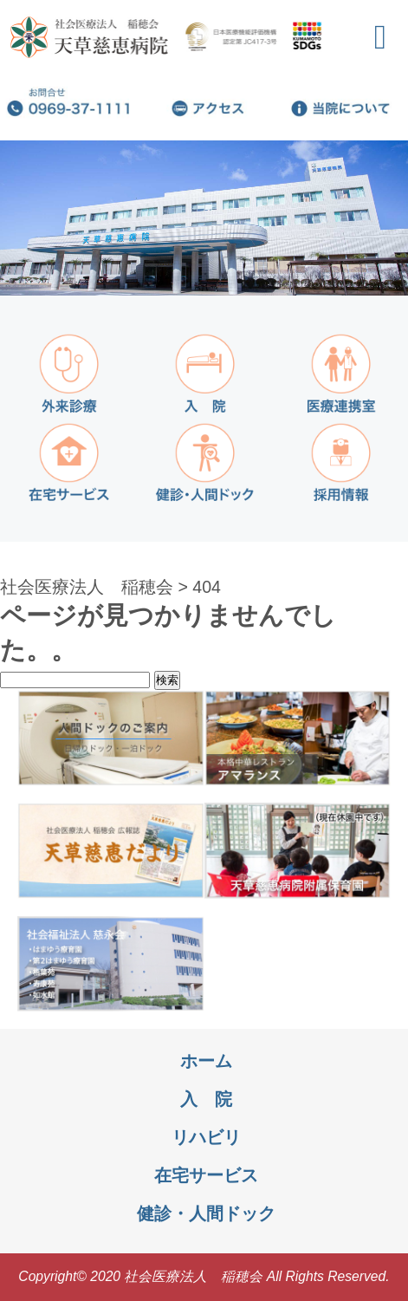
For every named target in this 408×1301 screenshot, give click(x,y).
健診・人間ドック (206, 1213)
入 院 (206, 1099)
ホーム (206, 1060)
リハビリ (206, 1137)
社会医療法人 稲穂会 (86, 586)
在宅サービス (206, 1175)
